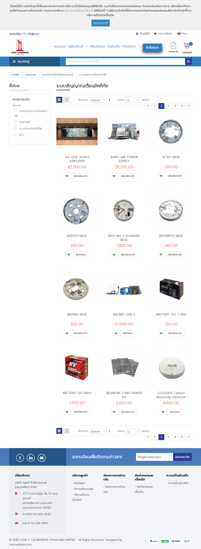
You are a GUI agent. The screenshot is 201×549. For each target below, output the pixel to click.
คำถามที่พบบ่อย (83, 488)
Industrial (31, 74)
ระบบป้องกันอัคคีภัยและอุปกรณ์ (57, 74)
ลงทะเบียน (15, 34)
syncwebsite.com (20, 545)
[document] (100, 15)
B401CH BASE (77, 235)
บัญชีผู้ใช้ (144, 34)
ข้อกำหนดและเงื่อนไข (144, 489)
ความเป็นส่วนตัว (178, 483)
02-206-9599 (39, 523)
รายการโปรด (165, 34)
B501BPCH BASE (171, 235)
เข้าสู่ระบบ (33, 34)
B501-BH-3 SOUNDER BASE (124, 237)
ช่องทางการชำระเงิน (114, 489)
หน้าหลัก (15, 74)
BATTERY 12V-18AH (77, 392)
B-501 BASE (171, 157)
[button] (67, 176)
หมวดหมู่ (23, 61)
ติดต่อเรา (79, 483)
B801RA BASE (77, 314)
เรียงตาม (83, 100)
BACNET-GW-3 (124, 314)
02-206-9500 (42, 514)
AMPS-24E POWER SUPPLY (124, 159)
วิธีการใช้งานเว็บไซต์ (80, 497)
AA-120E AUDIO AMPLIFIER (77, 159)
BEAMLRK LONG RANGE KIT (124, 394)
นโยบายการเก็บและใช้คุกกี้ (78, 11)
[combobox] (125, 61)
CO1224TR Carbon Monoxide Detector (171, 394)
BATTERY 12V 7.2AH (171, 314)
